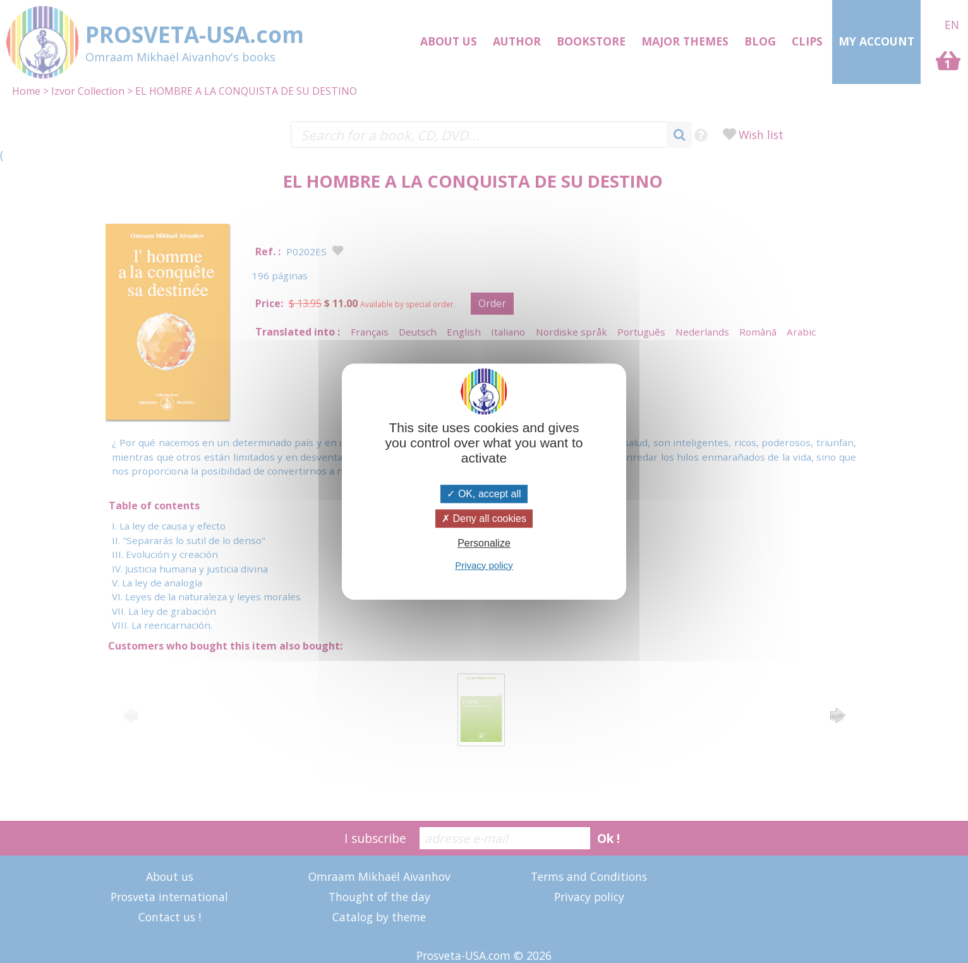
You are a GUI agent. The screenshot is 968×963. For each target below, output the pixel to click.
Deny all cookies (484, 518)
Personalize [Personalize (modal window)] (484, 543)
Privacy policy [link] (484, 565)
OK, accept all (484, 493)
